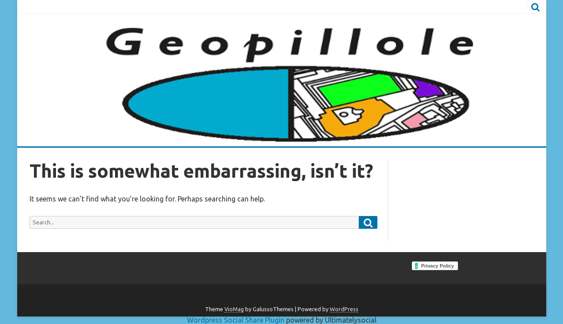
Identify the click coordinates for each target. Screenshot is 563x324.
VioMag (234, 309)
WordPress (344, 309)
